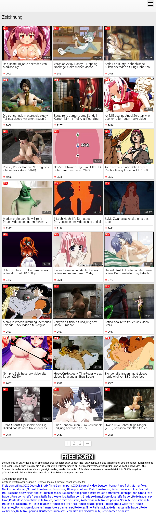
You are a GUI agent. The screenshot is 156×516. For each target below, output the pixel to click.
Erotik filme (48, 485)
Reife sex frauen (76, 503)
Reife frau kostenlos (53, 496)
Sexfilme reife (92, 511)
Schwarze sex (74, 511)
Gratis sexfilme (91, 496)
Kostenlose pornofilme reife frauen (30, 500)
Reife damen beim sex (115, 511)
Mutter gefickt (96, 503)
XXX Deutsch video (85, 485)
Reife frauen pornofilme (104, 492)
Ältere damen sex (62, 507)
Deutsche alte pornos (75, 492)
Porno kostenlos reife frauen (33, 507)
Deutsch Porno (107, 485)
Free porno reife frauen (25, 496)
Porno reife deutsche (66, 500)
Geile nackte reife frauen (124, 507)
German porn (63, 485)
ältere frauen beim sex (47, 492)
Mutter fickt (138, 485)
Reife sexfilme (83, 507)
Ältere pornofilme (77, 489)
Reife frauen (23, 503)
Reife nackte (100, 507)
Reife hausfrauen (99, 489)
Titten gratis (113, 503)
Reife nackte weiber (20, 492)
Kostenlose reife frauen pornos (99, 500)
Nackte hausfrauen (14, 489)
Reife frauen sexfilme (125, 489)
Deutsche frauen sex (52, 511)
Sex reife (125, 500)
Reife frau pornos (27, 511)
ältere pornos (128, 492)
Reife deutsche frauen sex (48, 503)
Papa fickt (124, 485)
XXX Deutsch (31, 485)
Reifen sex (59, 489)
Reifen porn (74, 496)
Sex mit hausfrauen (39, 489)
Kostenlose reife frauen (116, 496)
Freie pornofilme (12, 485)
